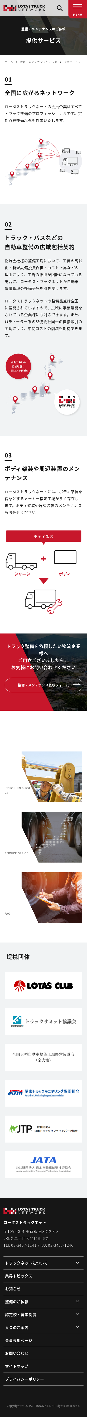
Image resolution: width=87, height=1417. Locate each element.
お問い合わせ (17, 1353)
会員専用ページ (18, 1340)
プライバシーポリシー (24, 1379)
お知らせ (13, 1288)
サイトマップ (17, 1366)
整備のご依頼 (17, 1301)
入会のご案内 (17, 1327)
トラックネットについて (26, 1263)
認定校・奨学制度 (20, 1314)
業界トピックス (18, 1276)
